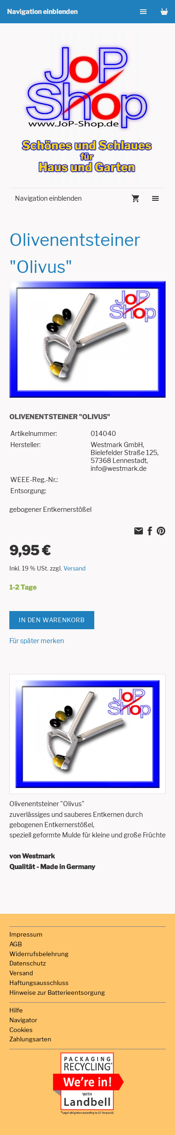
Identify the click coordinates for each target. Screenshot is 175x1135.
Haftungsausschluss (39, 982)
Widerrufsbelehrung (39, 954)
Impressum (25, 934)
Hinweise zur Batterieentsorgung (57, 992)
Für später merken (36, 641)
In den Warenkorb (52, 620)
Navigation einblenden (42, 11)
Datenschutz (27, 963)
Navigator (23, 1020)
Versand (74, 568)
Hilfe (16, 1010)
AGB (15, 944)
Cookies (21, 1029)
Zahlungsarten (30, 1039)
